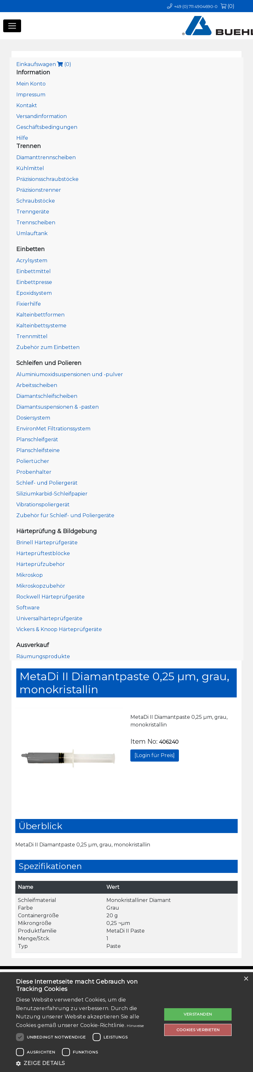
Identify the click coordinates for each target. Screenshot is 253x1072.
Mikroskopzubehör (40, 586)
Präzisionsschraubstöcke (47, 179)
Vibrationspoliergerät (43, 505)
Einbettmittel (33, 271)
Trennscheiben (35, 223)
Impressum (30, 95)
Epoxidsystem (34, 293)
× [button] (245, 979)
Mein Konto (31, 84)
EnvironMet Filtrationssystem (53, 429)
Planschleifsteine (38, 450)
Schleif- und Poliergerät (47, 483)
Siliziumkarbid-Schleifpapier (52, 494)
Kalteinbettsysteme (41, 326)
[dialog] (126, 1022)
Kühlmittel (30, 168)
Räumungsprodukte (43, 656)
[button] (86, 1063)
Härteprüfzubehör (40, 564)
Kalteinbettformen (40, 315)
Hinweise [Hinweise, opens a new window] (135, 1025)
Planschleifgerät (37, 439)
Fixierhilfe (28, 304)
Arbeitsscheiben (36, 385)
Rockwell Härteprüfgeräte (50, 597)
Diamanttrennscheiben (46, 157)
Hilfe (22, 138)
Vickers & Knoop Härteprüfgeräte (59, 629)
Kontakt (26, 105)
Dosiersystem (33, 418)
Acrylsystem (31, 260)
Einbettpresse (34, 282)
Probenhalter (33, 472)
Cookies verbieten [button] (198, 1029)
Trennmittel (32, 336)
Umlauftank (32, 233)
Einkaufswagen (43, 64)
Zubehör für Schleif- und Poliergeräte (65, 515)
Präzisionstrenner (38, 190)
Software (28, 608)
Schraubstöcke (35, 201)
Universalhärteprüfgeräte (49, 618)
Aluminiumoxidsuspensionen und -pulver (69, 374)
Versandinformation (41, 116)
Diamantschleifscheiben (46, 396)
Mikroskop (29, 575)
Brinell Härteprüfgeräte (47, 543)
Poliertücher (32, 461)
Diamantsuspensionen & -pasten (57, 407)
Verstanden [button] (198, 1014)
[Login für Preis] (154, 755)
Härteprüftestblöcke (43, 553)
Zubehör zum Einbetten (48, 347)
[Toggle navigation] (12, 25)
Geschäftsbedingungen (46, 127)
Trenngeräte (32, 212)
